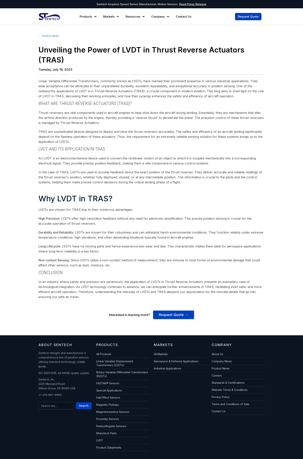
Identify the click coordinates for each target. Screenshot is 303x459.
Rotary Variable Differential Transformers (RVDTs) (122, 374)
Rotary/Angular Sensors (111, 426)
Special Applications (109, 390)
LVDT (99, 440)
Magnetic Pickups (107, 404)
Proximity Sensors (107, 419)
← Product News (48, 35)
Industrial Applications (167, 368)
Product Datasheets (108, 447)
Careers (217, 375)
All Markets (161, 354)
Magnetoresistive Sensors (112, 411)
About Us (217, 354)
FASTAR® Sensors (107, 383)
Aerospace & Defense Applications (176, 361)
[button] (88, 16)
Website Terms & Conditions (230, 389)
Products (86, 16)
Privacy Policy (221, 397)
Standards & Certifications (228, 382)
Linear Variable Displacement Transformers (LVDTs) (114, 363)
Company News (222, 361)
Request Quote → (173, 315)
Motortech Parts (106, 433)
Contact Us (219, 411)
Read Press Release (192, 4)
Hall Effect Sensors (108, 397)
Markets (109, 16)
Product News (221, 368)
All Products (103, 354)
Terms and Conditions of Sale (230, 404)
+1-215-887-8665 (50, 394)
